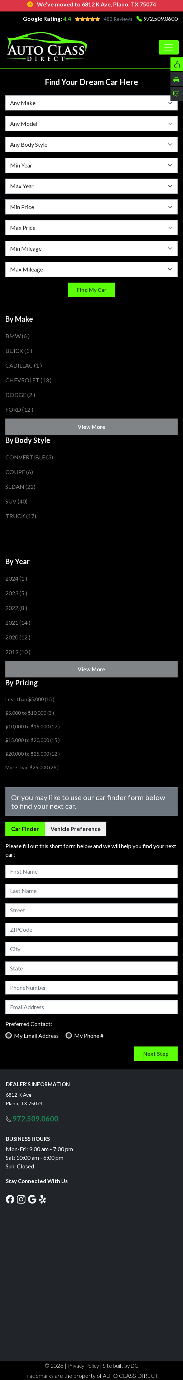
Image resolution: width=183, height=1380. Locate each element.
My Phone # (88, 1035)
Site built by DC (121, 1365)
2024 (16, 578)
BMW (17, 335)
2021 (17, 622)
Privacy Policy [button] (83, 1365)
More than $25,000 (32, 767)
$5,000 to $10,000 (29, 713)
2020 (17, 637)
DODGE (20, 394)
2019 (17, 651)
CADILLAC (23, 365)
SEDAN (20, 486)
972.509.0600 (160, 18)
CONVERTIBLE (29, 457)
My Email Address (36, 1035)
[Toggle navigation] (169, 47)
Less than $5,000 (29, 699)
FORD (19, 409)
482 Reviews (118, 19)
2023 (16, 593)
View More (91, 427)
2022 (16, 607)
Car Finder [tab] (25, 828)
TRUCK (20, 515)
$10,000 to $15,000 (32, 726)
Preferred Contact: (28, 1023)
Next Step (156, 1053)
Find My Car (91, 290)
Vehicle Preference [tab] (75, 828)
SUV (16, 501)
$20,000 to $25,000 (32, 754)
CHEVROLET (28, 380)
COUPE (19, 471)
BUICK (18, 350)
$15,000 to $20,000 (32, 740)
